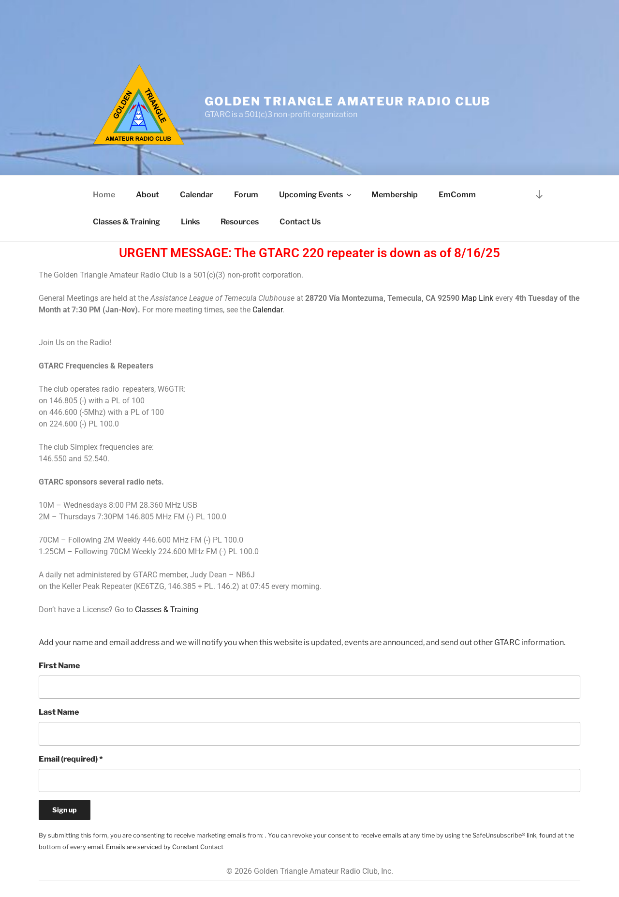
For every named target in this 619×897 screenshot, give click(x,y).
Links (190, 221)
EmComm (457, 194)
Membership (394, 194)
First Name (59, 665)
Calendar (196, 194)
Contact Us (300, 221)
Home (104, 194)
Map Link (477, 298)
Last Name (59, 712)
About (147, 194)
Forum (246, 194)
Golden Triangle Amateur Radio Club (348, 101)
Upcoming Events (316, 194)
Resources (240, 221)
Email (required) (71, 759)
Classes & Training (126, 221)
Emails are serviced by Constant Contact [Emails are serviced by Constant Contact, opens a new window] (164, 847)
